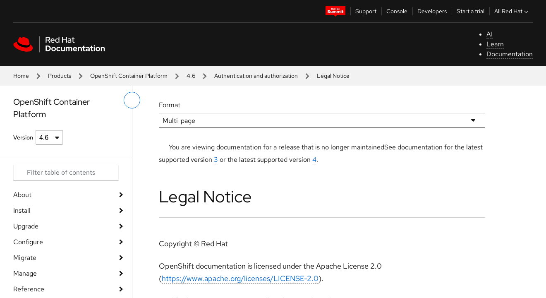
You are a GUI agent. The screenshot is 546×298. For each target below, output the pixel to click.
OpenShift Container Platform (129, 75)
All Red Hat (512, 11)
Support (365, 11)
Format (169, 105)
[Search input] (66, 172)
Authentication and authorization (256, 75)
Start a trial (470, 11)
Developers (432, 11)
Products (59, 75)
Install (22, 210)
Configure (28, 242)
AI (489, 34)
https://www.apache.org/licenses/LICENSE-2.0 (240, 278)
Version (23, 137)
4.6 (191, 75)
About (22, 194)
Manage (25, 273)
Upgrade (25, 226)
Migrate (24, 257)
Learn (495, 44)
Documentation (509, 54)
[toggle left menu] (132, 100)
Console (396, 11)
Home (21, 75)
